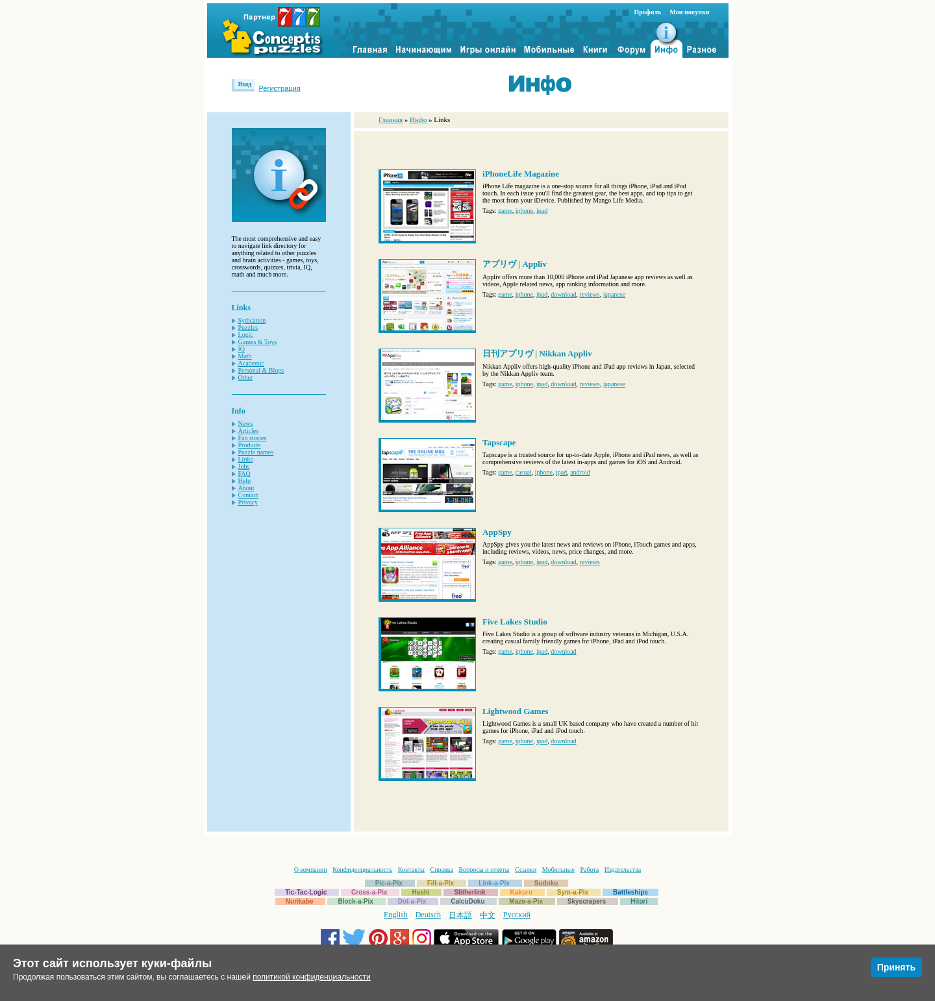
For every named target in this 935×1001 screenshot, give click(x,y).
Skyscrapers (586, 901)
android (580, 472)
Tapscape (499, 442)
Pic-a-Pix (389, 883)
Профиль (648, 12)
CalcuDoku (467, 901)
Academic (251, 363)
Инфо (418, 119)
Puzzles (248, 327)
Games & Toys (257, 341)
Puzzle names (256, 452)
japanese (614, 294)
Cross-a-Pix (369, 892)
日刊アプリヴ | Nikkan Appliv (537, 353)
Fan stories (252, 437)
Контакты (411, 869)
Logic (245, 334)
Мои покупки (689, 12)
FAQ (244, 473)
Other (245, 377)
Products (249, 445)
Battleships (630, 892)
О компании (310, 869)
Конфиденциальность (362, 869)
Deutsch (428, 914)
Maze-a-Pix (526, 901)
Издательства (623, 869)
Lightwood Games (515, 711)
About (246, 487)
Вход (245, 84)
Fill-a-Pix (441, 883)
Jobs (244, 466)
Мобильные (558, 869)
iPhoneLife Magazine (520, 174)
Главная (391, 119)
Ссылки (525, 869)
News (245, 423)
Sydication (252, 320)
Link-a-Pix (494, 883)
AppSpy (497, 532)
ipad (541, 210)
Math (245, 356)
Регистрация (279, 88)
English (396, 914)
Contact (248, 495)
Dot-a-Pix (412, 901)
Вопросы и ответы (483, 869)
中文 (487, 915)
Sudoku (546, 883)
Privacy (248, 502)
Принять (896, 967)
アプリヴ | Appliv (514, 264)
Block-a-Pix (355, 901)
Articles (248, 430)
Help (244, 480)
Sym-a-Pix (572, 892)
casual (524, 472)
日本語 (460, 915)
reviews (590, 294)
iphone (524, 210)
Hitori (638, 901)
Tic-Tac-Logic (306, 892)
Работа (589, 869)
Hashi (420, 892)
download (563, 294)
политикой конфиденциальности (311, 977)
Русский (516, 914)
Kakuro (521, 892)
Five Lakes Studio (514, 621)
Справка (441, 869)
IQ (241, 348)
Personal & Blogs (261, 370)
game (505, 210)
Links (245, 459)
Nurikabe (300, 901)
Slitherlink (469, 892)
